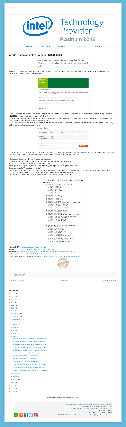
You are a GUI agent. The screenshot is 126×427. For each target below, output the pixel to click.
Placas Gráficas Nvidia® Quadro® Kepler (26, 358)
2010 (13, 388)
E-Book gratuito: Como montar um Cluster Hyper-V (29, 367)
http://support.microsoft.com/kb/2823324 (26, 254)
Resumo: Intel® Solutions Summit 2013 (25, 356)
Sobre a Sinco (69, 404)
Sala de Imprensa (102, 404)
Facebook (79, 404)
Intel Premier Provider (13, 7)
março (15, 373)
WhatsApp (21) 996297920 (88, 408)
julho (15, 327)
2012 (13, 383)
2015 (13, 305)
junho (15, 330)
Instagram (89, 404)
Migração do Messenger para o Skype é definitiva (29, 341)
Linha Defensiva (19, 123)
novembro (16, 316)
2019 (13, 294)
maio (15, 333)
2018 (13, 296)
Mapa (110, 406)
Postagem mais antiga (109, 280)
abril (14, 336)
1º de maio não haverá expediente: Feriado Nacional (30, 338)
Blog (75, 404)
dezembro (16, 313)
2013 (13, 311)
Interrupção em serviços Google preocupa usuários (29, 353)
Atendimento (109, 408)
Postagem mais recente (17, 280)
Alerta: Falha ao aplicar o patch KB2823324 (27, 361)
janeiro (15, 379)
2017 (13, 299)
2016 (13, 302)
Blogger (75, 397)
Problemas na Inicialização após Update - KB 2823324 (35, 249)
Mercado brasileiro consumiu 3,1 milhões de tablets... (30, 370)
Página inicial (63, 280)
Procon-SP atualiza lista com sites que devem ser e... (30, 347)
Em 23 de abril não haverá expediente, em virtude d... (30, 350)
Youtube (95, 404)
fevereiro (16, 376)
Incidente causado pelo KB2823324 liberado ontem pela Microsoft (57, 256)
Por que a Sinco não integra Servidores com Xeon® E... (31, 364)
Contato (110, 404)
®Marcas (91, 415)
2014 (13, 308)
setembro (16, 322)
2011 (13, 386)
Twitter (84, 404)
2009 (13, 391)
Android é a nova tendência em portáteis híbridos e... (30, 344)
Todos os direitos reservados (81, 415)
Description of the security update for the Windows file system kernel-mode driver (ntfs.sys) (46, 251)
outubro (15, 319)
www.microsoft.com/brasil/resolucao (33, 247)
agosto (15, 325)
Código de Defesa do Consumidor (103, 415)
